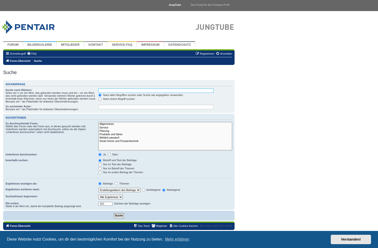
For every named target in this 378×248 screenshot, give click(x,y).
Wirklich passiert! (165, 138)
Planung (165, 131)
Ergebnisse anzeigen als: (21, 183)
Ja (102, 154)
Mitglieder (70, 44)
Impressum (150, 44)
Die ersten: (12, 203)
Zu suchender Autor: (19, 106)
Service (165, 127)
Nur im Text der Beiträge (114, 164)
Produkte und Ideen (165, 134)
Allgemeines (165, 124)
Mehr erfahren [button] (177, 239)
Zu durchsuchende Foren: (22, 123)
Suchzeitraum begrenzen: (22, 196)
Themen (122, 183)
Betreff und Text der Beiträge (117, 160)
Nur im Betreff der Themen (116, 168)
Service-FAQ (122, 44)
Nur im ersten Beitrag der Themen (120, 172)
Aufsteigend (151, 189)
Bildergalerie (39, 44)
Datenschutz (179, 44)
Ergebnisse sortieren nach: (23, 189)
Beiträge (105, 183)
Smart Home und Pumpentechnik (165, 141)
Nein (113, 154)
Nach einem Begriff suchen (116, 98)
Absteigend (171, 189)
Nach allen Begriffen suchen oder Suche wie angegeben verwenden (140, 95)
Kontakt (95, 44)
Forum (13, 44)
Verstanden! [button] (351, 239)
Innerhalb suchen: (17, 160)
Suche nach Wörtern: (19, 90)
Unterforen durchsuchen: (21, 154)
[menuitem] (32, 54)
